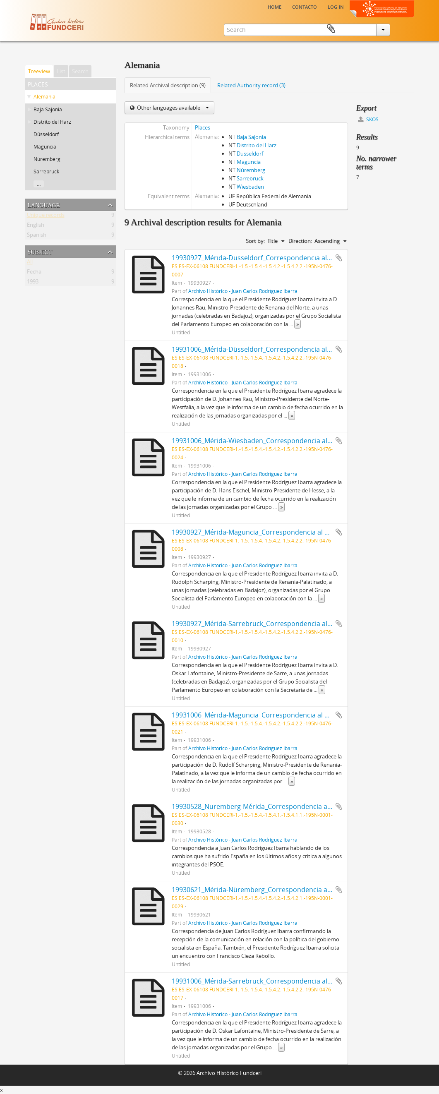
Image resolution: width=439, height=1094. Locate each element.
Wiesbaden (250, 186)
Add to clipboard (339, 258)
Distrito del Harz (52, 121)
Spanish (36, 236)
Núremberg (47, 159)
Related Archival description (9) (168, 85)
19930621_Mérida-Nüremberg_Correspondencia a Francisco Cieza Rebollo (287, 889)
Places (202, 127)
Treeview (39, 71)
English (35, 226)
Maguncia (45, 146)
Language (44, 204)
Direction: (300, 241)
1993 (32, 283)
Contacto (304, 6)
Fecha (34, 273)
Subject (40, 251)
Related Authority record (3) (251, 85)
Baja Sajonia (48, 109)
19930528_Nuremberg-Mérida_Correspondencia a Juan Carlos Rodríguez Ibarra (295, 806)
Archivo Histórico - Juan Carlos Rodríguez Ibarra (242, 291)
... (39, 183)
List (61, 71)
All (30, 263)
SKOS (368, 119)
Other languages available (172, 107)
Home (274, 6)
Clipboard (402, 29)
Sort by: (255, 241)
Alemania (44, 96)
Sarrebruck (46, 171)
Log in (336, 6)
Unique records (46, 216)
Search (80, 71)
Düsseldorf (46, 134)
